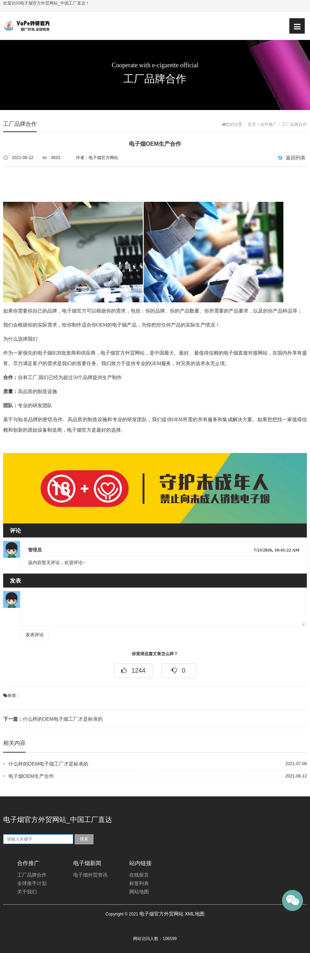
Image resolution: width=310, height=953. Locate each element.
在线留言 (139, 875)
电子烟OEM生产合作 (31, 776)
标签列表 (139, 883)
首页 (252, 124)
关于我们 (27, 891)
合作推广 (268, 124)
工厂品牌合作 (294, 124)
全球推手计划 (32, 883)
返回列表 (295, 157)
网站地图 (139, 891)
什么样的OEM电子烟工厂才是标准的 (53, 719)
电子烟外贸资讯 (90, 875)
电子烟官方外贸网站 (161, 914)
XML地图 (195, 914)
